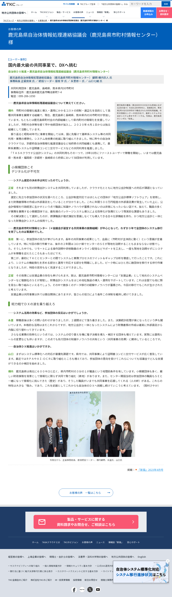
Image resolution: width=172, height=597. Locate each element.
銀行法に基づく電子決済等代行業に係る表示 (31, 571)
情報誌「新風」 (115, 542)
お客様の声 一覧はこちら (85, 493)
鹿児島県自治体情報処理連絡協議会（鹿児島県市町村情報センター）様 (79, 20)
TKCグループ (8, 20)
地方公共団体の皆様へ (14, 12)
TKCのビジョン (71, 542)
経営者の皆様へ (16, 556)
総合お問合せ (91, 579)
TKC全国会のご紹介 (17, 579)
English (142, 556)
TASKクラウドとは (51, 542)
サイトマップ (109, 571)
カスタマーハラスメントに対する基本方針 (77, 571)
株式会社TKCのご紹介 (41, 579)
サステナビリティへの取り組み (25, 565)
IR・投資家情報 (62, 579)
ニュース (100, 542)
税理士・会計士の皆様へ (62, 556)
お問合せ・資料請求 (164, 12)
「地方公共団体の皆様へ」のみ (114, 4)
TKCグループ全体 (87, 4)
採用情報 (77, 579)
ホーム (34, 12)
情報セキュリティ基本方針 (79, 565)
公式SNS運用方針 (105, 565)
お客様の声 (78, 12)
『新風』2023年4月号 (150, 470)
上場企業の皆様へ (37, 556)
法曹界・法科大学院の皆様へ (93, 556)
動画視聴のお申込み (148, 12)
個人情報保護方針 (53, 565)
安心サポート (119, 12)
